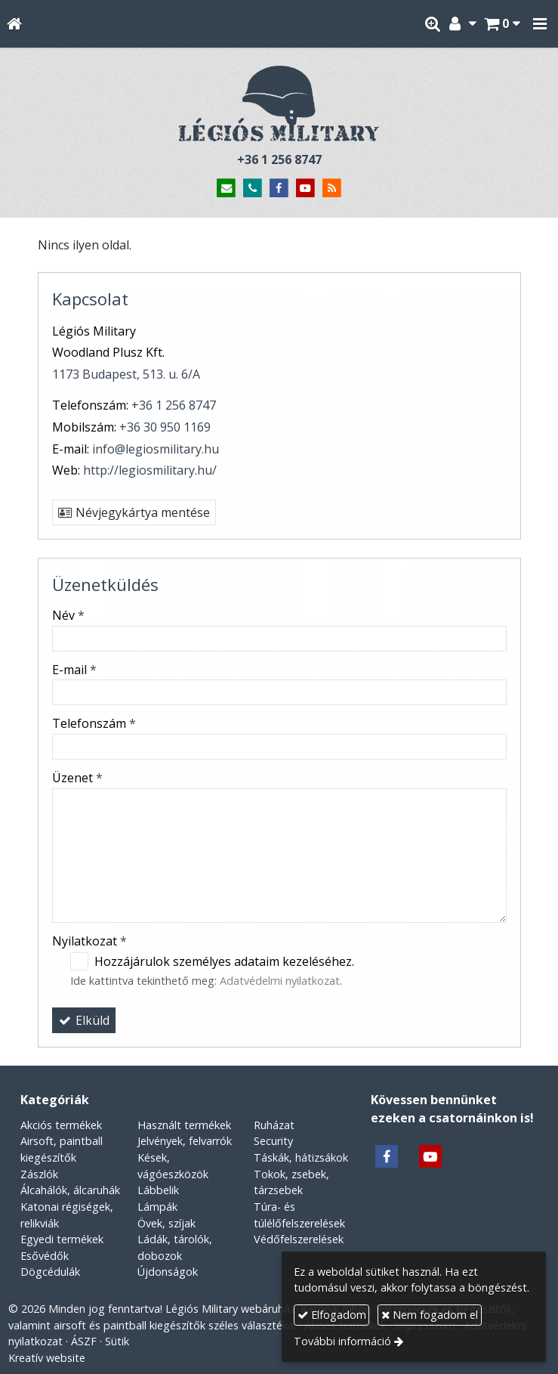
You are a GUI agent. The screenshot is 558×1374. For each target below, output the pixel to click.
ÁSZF (84, 1341)
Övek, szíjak (166, 1223)
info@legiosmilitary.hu (155, 449)
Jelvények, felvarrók (184, 1141)
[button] (540, 23)
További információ (342, 1341)
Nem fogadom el (429, 1314)
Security (273, 1141)
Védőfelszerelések (299, 1239)
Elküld (83, 1020)
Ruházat (274, 1125)
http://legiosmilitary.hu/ (150, 470)
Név (68, 615)
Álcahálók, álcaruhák (70, 1190)
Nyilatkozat (89, 941)
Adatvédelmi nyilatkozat (280, 980)
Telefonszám (94, 723)
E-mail (74, 669)
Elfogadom (331, 1314)
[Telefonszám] (253, 189)
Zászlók (39, 1174)
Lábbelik (158, 1190)
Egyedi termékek (61, 1239)
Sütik (117, 1341)
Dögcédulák (50, 1271)
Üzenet (77, 777)
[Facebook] (279, 189)
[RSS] (332, 189)
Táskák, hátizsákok (301, 1157)
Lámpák (157, 1206)
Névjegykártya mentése (134, 512)
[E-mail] (227, 189)
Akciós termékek (61, 1125)
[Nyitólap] (14, 23)
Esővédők (44, 1256)
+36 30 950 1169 (165, 427)
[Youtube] (305, 189)
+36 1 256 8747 (279, 159)
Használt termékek (184, 1125)
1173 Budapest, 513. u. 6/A (126, 374)
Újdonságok (167, 1271)
